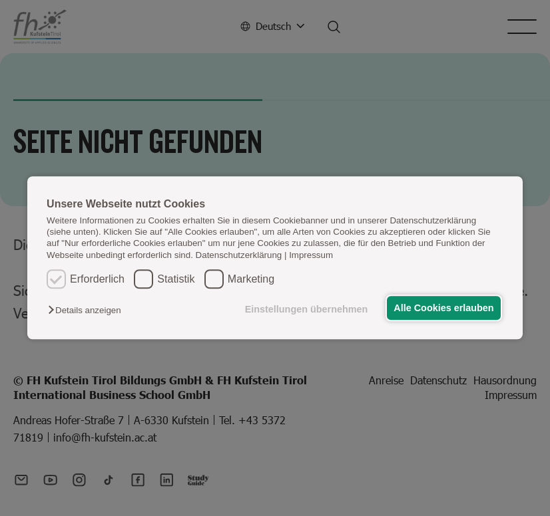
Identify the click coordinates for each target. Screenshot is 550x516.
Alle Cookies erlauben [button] (443, 308)
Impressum (311, 255)
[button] (88, 311)
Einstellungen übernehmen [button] (304, 309)
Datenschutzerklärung (239, 255)
